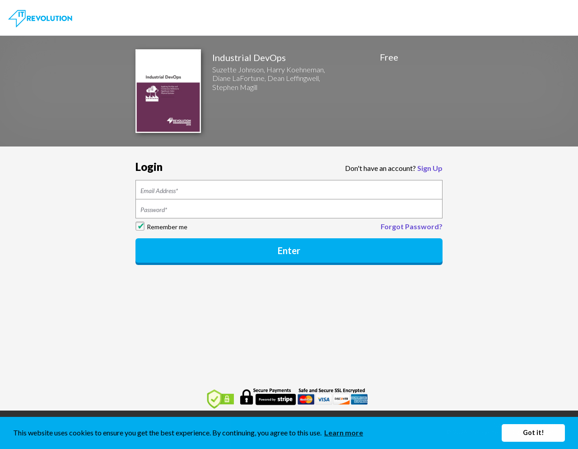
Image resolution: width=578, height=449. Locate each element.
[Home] (41, 17)
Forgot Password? (412, 226)
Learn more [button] (343, 432)
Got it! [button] (533, 432)
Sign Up (430, 168)
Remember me (167, 227)
